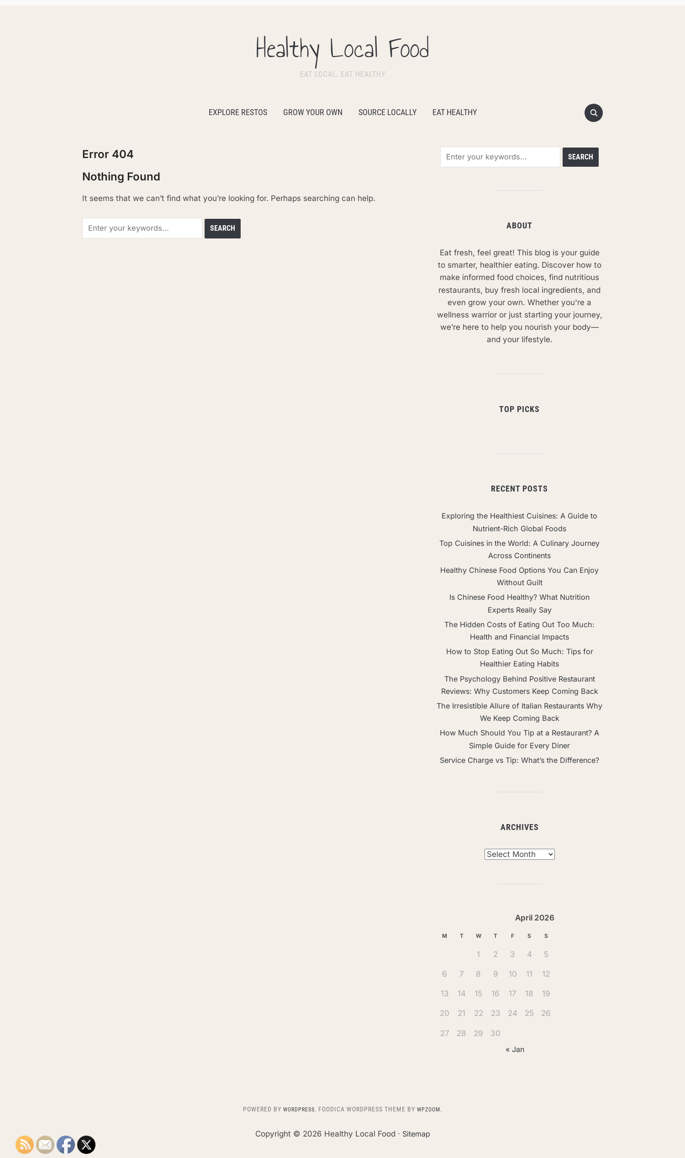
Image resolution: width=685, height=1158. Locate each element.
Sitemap (416, 1146)
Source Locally (387, 112)
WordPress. (298, 1122)
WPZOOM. (432, 1122)
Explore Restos (238, 112)
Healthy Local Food (342, 45)
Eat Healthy (454, 112)
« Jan (515, 1062)
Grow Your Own (312, 112)
